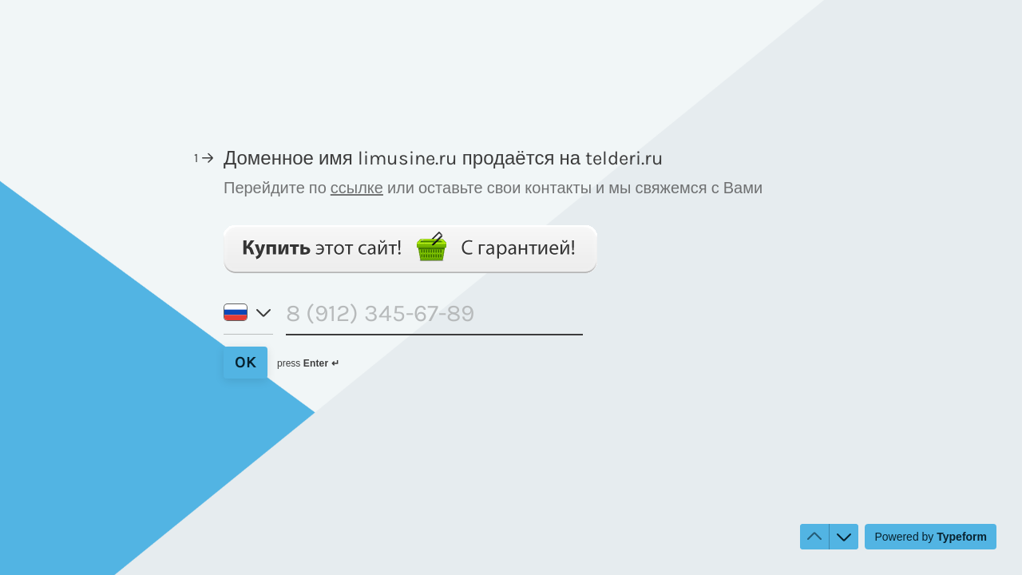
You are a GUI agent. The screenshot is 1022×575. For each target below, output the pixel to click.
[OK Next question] (245, 363)
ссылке (357, 188)
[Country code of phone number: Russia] (248, 318)
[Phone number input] (434, 316)
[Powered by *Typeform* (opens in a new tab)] (930, 536)
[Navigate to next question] (844, 536)
